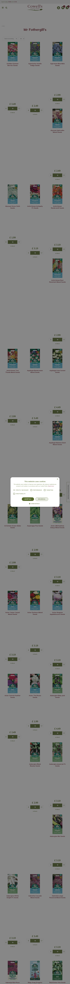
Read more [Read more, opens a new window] (51, 486)
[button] (35, 504)
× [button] (57, 479)
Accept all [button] (28, 499)
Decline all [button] (41, 499)
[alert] (35, 492)
